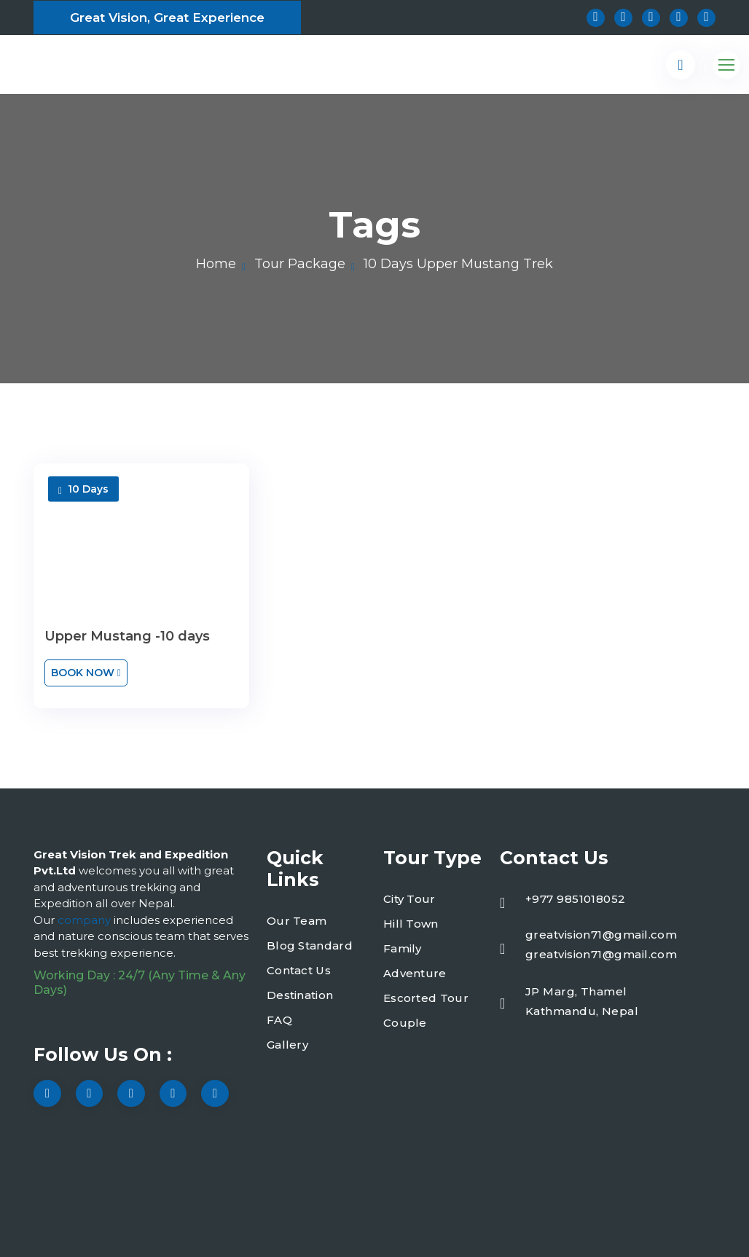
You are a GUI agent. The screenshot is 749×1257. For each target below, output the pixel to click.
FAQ (279, 1020)
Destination (300, 995)
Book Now (86, 672)
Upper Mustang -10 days (127, 636)
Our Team (296, 921)
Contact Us (299, 970)
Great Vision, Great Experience (167, 17)
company (86, 920)
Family (402, 948)
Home (216, 264)
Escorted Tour (425, 998)
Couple (405, 1023)
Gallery (287, 1045)
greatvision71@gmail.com (601, 934)
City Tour (409, 899)
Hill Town (411, 924)
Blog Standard (310, 945)
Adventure (415, 973)
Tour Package (299, 264)
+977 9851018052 (575, 899)
